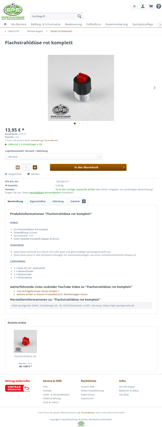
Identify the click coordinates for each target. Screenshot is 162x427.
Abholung (58, 201)
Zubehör (78, 201)
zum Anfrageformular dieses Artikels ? (36, 291)
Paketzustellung (52, 398)
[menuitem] (56, 16)
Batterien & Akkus (129, 390)
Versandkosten (88, 412)
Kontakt (47, 390)
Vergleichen (13, 174)
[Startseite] (5, 24)
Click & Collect (51, 402)
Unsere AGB (87, 386)
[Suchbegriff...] (56, 16)
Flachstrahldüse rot (25, 356)
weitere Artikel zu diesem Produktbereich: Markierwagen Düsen (51, 294)
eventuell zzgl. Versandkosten (44, 140)
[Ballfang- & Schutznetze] (46, 24)
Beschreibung (15, 201)
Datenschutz (88, 394)
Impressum (87, 398)
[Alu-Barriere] (19, 24)
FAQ (45, 386)
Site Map (124, 394)
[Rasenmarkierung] (116, 24)
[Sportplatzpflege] (142, 24)
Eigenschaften (38, 201)
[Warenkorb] (151, 6)
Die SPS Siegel (127, 386)
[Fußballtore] (93, 24)
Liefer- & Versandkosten (56, 394)
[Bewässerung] (73, 24)
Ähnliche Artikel (17, 322)
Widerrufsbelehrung (92, 390)
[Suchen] (79, 16)
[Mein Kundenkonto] (142, 6)
